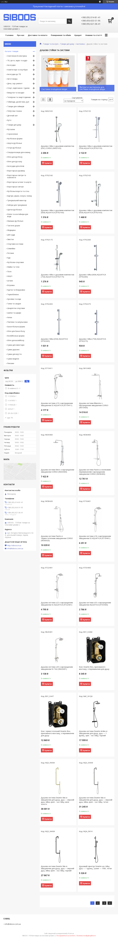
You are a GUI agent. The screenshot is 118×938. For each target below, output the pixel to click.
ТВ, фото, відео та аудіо (17, 60)
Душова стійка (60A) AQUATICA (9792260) (92, 275)
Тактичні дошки (13, 225)
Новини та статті (93, 35)
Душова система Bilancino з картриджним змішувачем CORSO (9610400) (93, 405)
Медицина (11, 230)
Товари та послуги (50, 44)
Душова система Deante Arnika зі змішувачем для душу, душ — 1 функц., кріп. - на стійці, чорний (93, 733)
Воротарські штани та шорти (19, 182)
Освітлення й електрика (17, 56)
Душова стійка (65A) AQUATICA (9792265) (54, 340)
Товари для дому (67, 44)
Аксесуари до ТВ (14, 74)
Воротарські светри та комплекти (16, 176)
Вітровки (11, 285)
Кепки (9, 317)
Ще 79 (10, 418)
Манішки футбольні (15, 221)
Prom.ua (71, 933)
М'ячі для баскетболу (16, 331)
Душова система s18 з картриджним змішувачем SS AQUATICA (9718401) (95, 537)
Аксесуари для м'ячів (15, 166)
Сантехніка (80, 44)
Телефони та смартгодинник (19, 97)
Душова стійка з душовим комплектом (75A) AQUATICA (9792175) (57, 275)
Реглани (10, 253)
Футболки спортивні (15, 262)
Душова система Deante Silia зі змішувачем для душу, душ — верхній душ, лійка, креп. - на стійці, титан (95, 799)
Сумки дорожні (13, 349)
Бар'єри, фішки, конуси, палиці (19, 196)
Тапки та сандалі (14, 303)
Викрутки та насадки (15, 92)
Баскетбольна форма (16, 326)
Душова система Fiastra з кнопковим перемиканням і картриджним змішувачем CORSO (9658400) (95, 472)
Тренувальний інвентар (16, 200)
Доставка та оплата (37, 35)
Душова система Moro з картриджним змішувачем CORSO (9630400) (57, 471)
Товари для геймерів (15, 106)
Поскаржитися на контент (66, 936)
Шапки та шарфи (14, 313)
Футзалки (11, 129)
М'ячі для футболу (14, 157)
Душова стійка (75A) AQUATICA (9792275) (92, 340)
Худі (8, 258)
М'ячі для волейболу (15, 340)
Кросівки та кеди (14, 299)
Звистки (10, 239)
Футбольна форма (14, 138)
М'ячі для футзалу (14, 161)
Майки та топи (13, 267)
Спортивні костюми (15, 244)
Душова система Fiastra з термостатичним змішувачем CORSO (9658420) (57, 538)
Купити (48, 163)
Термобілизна (13, 294)
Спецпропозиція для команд (18, 152)
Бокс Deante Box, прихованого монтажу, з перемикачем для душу (94, 668)
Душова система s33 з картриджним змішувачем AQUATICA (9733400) (95, 603)
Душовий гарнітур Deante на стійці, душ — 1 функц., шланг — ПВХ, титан (95, 867)
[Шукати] (69, 21)
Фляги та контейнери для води (17, 215)
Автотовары (12, 79)
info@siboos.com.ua (15, 548)
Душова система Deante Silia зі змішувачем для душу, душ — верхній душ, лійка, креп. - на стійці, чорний (57, 868)
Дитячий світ (12, 115)
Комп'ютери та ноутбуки (17, 70)
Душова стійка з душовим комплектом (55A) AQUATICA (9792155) (95, 147)
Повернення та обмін (61, 35)
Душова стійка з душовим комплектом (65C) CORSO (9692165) (57, 147)
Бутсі (9, 120)
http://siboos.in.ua (14, 545)
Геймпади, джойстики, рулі (18, 102)
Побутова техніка (14, 111)
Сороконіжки (12, 134)
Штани (10, 281)
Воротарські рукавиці (16, 171)
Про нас (20, 35)
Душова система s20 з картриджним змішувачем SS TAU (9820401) (57, 668)
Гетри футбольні (14, 148)
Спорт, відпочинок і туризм (18, 88)
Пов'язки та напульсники (17, 322)
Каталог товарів (11, 51)
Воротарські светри (15, 186)
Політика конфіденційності (86, 936)
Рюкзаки (10, 363)
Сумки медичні (13, 359)
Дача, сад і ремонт (14, 83)
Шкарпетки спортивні (16, 308)
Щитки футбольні (14, 209)
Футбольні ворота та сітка (18, 191)
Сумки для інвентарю (15, 345)
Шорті (9, 276)
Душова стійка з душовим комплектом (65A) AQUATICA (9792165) (95, 211)
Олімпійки (11, 248)
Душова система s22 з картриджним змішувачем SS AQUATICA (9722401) (57, 603)
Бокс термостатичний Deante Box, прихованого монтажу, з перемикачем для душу (57, 733)
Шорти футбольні (14, 143)
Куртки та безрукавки (16, 290)
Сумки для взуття (14, 354)
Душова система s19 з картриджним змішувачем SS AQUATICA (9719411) (57, 404)
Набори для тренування (17, 205)
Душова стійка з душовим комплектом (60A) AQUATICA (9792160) (57, 211)
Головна (9, 35)
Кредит (78, 35)
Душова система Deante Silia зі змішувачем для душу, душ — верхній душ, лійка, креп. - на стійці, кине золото (57, 800)
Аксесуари (11, 65)
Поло (9, 271)
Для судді (11, 235)
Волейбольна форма (15, 336)
